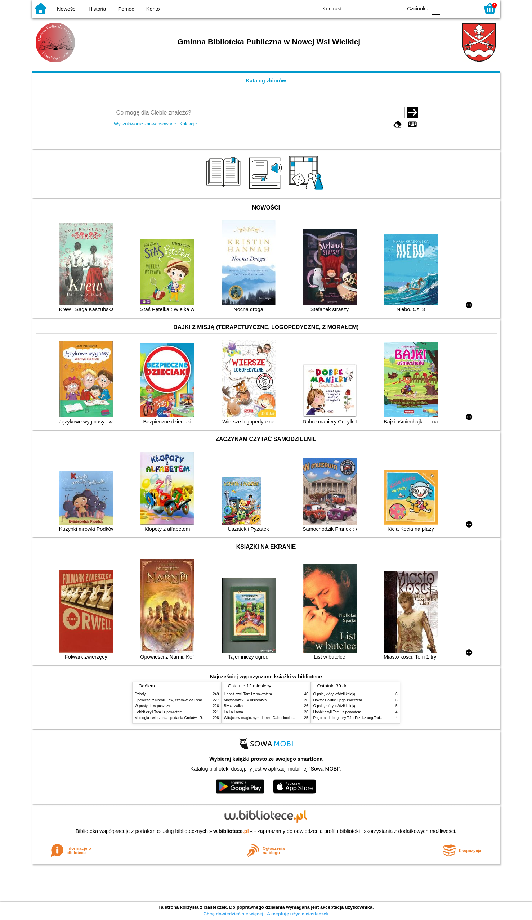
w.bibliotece (231, 831)
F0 (436, 8)
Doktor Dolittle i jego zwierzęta (337, 700)
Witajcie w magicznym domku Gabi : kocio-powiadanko (268, 718)
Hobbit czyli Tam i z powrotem (159, 712)
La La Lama (233, 712)
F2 (465, 8)
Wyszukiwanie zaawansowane (145, 123)
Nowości (66, 9)
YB (380, 8)
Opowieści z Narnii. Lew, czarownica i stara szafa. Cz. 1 (179, 700)
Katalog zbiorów (266, 81)
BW (366, 8)
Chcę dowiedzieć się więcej (233, 913)
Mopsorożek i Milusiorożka (245, 700)
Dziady (140, 694)
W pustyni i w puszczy (152, 706)
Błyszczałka (233, 706)
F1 (448, 8)
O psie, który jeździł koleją (334, 694)
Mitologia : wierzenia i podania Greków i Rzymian (174, 718)
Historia (97, 9)
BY (395, 8)
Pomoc (126, 9)
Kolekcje (188, 123)
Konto (153, 9)
